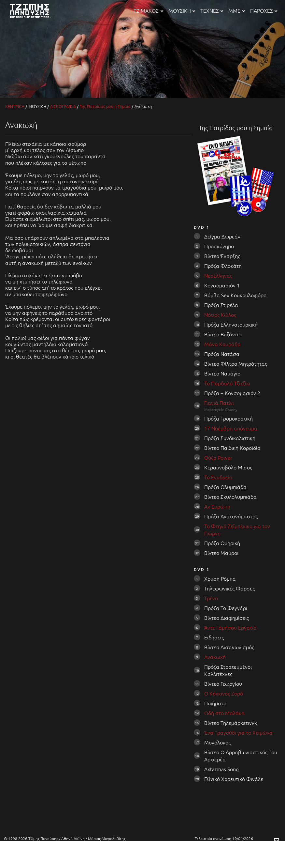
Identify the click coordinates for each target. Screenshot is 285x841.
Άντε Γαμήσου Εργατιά (230, 627)
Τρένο (211, 598)
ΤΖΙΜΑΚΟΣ (148, 10)
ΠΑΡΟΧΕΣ (263, 10)
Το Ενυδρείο (218, 477)
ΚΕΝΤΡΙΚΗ (14, 106)
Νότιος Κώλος (220, 314)
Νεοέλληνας (218, 275)
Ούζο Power (218, 457)
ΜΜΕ (236, 10)
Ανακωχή (215, 656)
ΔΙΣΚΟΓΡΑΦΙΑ (63, 106)
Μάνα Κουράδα (222, 343)
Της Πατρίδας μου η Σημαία (105, 106)
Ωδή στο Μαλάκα (224, 712)
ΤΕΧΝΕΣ (211, 10)
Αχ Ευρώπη (217, 506)
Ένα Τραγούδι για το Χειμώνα (238, 732)
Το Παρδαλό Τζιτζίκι (227, 383)
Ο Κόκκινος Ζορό (223, 693)
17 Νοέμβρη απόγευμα (230, 428)
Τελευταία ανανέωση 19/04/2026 (224, 838)
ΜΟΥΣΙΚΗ (181, 10)
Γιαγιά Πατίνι (219, 402)
